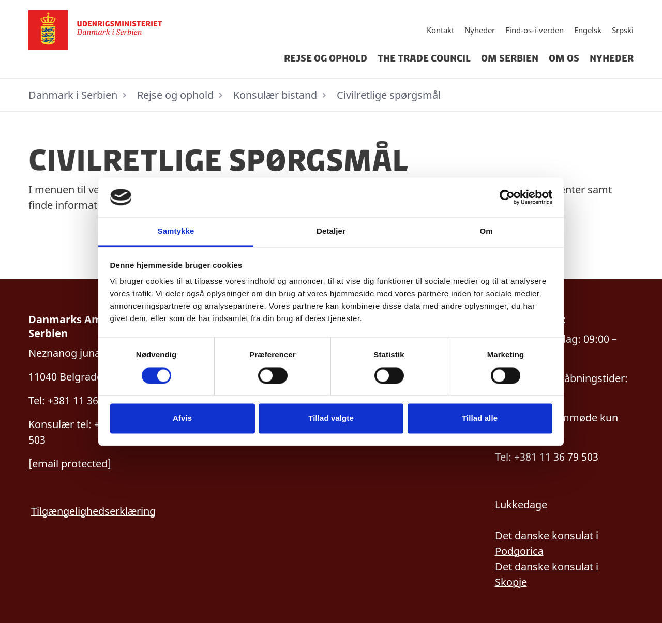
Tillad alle (480, 418)
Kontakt (440, 30)
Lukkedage (521, 504)
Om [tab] (485, 231)
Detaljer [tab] (331, 231)
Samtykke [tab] (176, 231)
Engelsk (587, 30)
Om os (564, 58)
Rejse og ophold (325, 58)
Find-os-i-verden (534, 30)
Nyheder (479, 30)
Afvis (182, 418)
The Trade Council (424, 58)
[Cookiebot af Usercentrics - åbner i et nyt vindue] (507, 197)
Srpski (623, 30)
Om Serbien (509, 58)
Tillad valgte (331, 418)
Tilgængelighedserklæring (93, 511)
